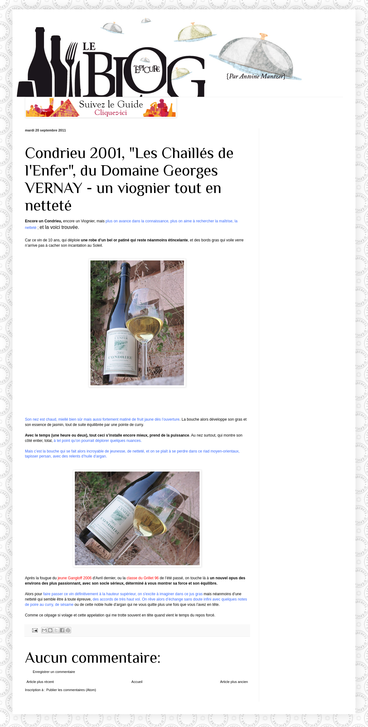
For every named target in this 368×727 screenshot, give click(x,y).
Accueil (136, 682)
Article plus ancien (234, 682)
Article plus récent (40, 682)
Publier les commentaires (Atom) (71, 690)
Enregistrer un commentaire (54, 672)
